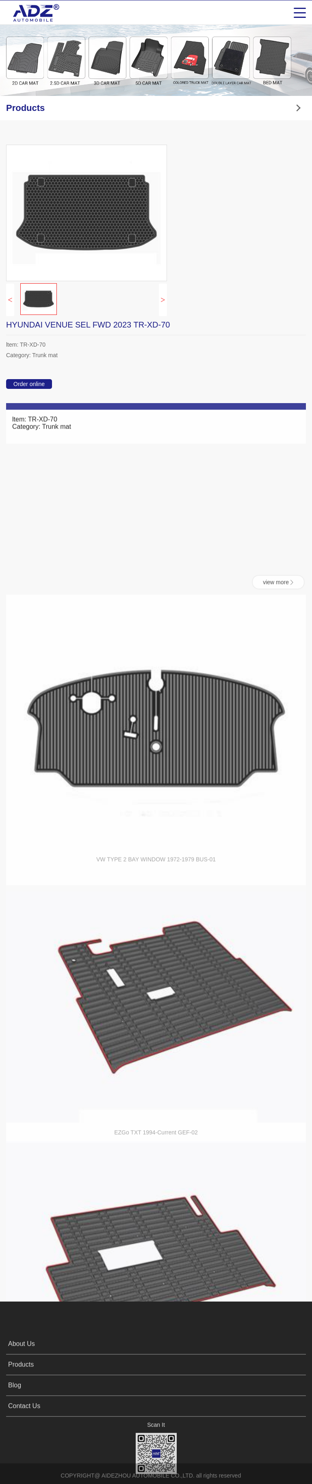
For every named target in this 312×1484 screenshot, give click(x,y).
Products (21, 1417)
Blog (14, 1437)
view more (278, 862)
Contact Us (24, 1458)
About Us (21, 1396)
